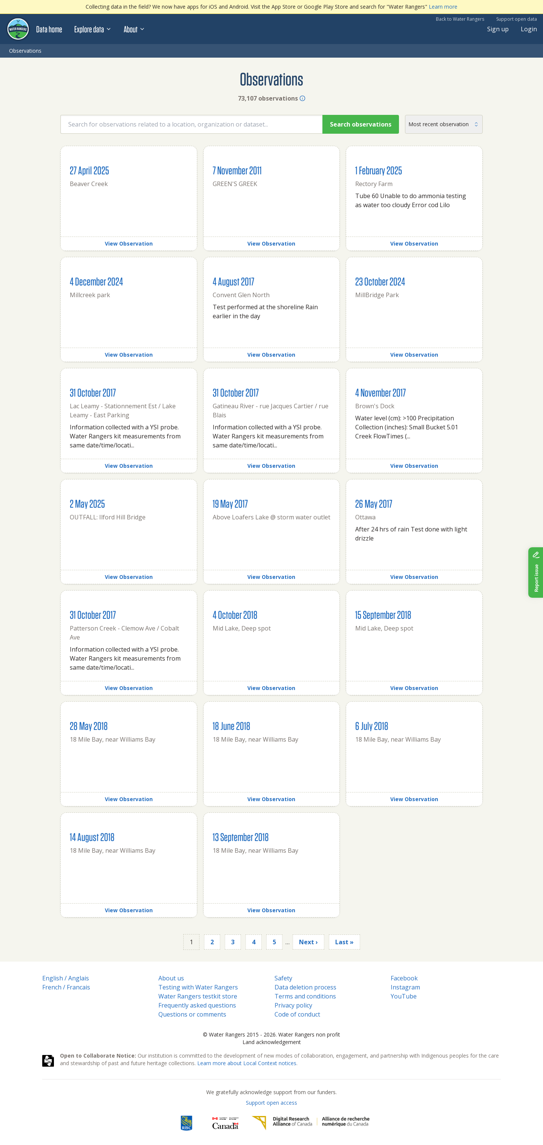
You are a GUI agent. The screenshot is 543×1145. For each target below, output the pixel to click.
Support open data (516, 19)
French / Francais (66, 987)
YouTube (404, 996)
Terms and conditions (305, 996)
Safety (283, 978)
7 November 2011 (237, 170)
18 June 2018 (231, 725)
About (134, 29)
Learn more (443, 6)
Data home (49, 29)
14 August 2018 (92, 836)
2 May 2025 (87, 503)
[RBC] (186, 1123)
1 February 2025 (378, 170)
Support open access (271, 1102)
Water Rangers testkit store (197, 996)
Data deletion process (305, 987)
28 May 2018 (89, 725)
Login (529, 29)
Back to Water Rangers (460, 19)
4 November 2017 (380, 392)
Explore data (93, 29)
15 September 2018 (383, 614)
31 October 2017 (93, 392)
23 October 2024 (380, 281)
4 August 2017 (233, 281)
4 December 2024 (96, 281)
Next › (308, 942)
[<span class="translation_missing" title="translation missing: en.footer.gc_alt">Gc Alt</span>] (225, 1123)
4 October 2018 (235, 614)
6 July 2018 (371, 725)
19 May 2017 (230, 503)
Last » (344, 942)
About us (171, 978)
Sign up (498, 29)
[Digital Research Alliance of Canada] (310, 1123)
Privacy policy (293, 1005)
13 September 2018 (241, 836)
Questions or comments (192, 1014)
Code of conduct (297, 1014)
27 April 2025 (89, 170)
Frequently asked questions (197, 1005)
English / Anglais (65, 978)
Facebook (404, 978)
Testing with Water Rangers (198, 987)
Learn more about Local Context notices (246, 1063)
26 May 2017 (373, 503)
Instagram (405, 987)
